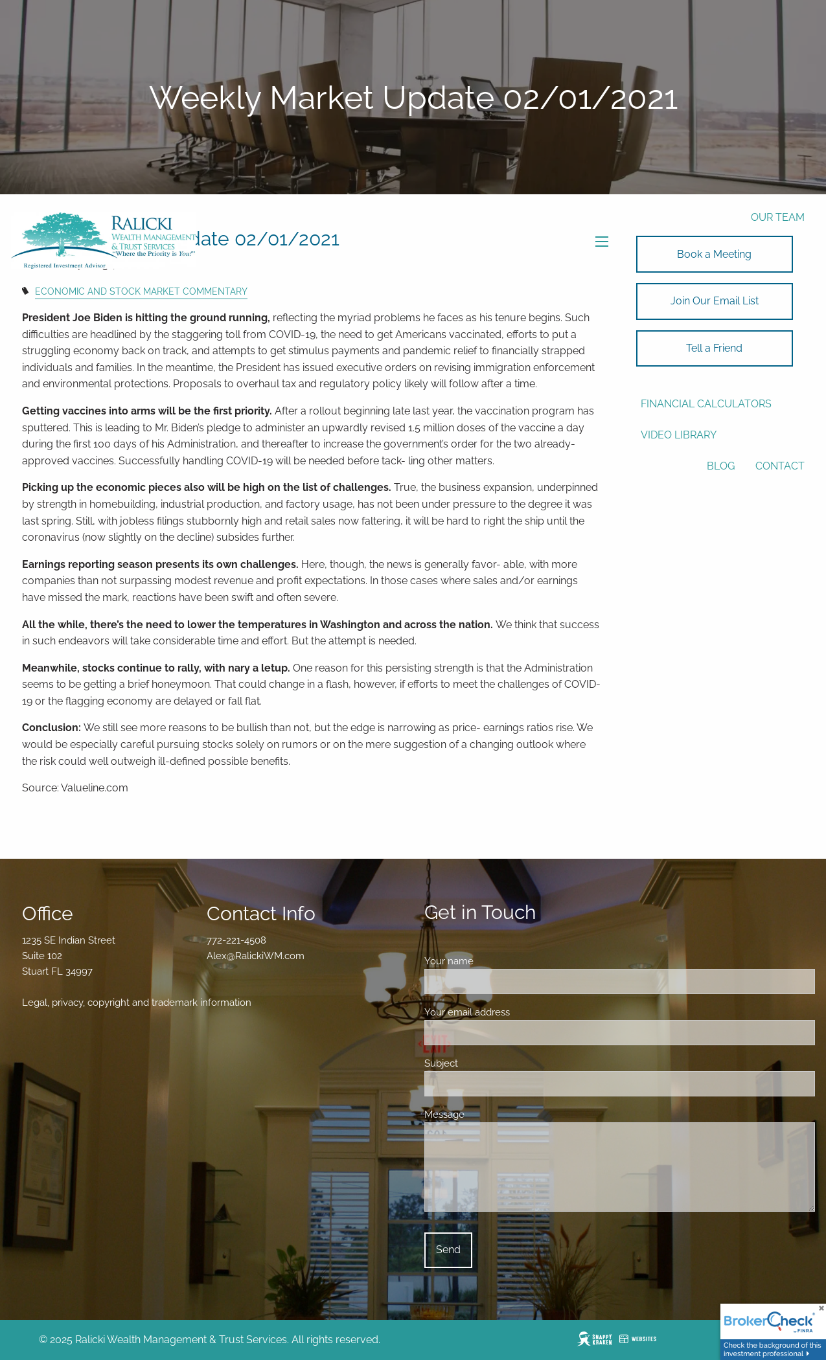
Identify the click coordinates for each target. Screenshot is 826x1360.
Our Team (778, 217)
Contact (780, 466)
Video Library (679, 435)
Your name (494, 961)
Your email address (512, 1012)
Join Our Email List (715, 301)
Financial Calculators (706, 404)
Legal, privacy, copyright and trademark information (136, 1002)
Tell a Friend (714, 348)
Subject (486, 1063)
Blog (721, 466)
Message (490, 1114)
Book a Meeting (714, 254)
